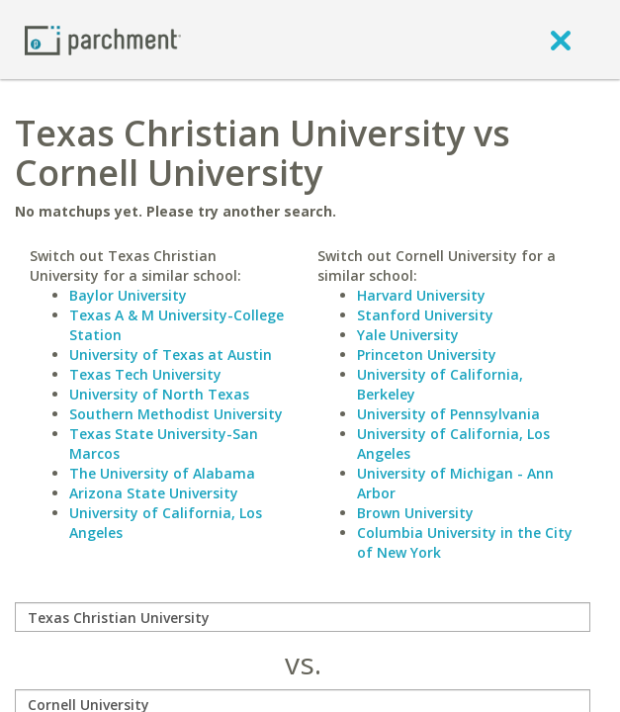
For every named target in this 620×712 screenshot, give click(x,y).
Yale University (408, 334)
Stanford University (425, 315)
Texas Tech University (145, 374)
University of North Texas (159, 394)
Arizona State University (153, 493)
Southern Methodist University (176, 413)
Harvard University (421, 295)
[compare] (302, 617)
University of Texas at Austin (170, 354)
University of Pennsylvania (448, 413)
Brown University (415, 512)
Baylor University (128, 295)
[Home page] (103, 39)
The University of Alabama (162, 473)
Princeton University (426, 354)
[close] (560, 39)
